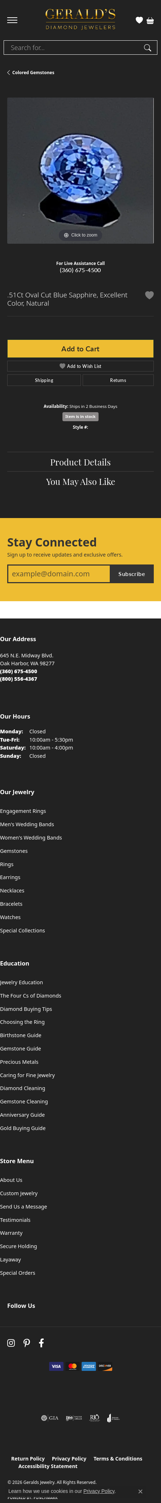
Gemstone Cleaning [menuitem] (24, 1101)
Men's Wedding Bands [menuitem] (27, 824)
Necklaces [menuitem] (12, 890)
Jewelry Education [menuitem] (21, 982)
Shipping (44, 380)
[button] (139, 20)
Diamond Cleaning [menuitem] (22, 1088)
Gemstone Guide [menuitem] (20, 1048)
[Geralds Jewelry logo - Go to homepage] (80, 20)
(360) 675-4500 (80, 270)
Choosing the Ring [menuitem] (22, 1021)
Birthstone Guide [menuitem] (21, 1035)
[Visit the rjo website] (94, 1418)
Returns (118, 380)
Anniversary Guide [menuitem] (22, 1114)
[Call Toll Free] (18, 678)
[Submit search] (148, 47)
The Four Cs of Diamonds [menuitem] (30, 995)
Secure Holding (18, 1246)
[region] (80, 171)
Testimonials (15, 1219)
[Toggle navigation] (12, 20)
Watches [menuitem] (10, 917)
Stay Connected (52, 542)
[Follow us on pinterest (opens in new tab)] (26, 1342)
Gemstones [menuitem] (14, 850)
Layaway (10, 1259)
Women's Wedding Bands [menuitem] (31, 837)
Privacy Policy (69, 1458)
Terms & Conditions (117, 1458)
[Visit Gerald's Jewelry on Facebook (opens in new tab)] (41, 1342)
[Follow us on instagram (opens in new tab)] (11, 1342)
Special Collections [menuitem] (22, 930)
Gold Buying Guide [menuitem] (22, 1128)
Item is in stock (80, 416)
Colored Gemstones (33, 72)
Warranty (11, 1232)
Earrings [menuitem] (10, 877)
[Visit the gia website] (49, 1418)
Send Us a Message (23, 1206)
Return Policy (28, 1458)
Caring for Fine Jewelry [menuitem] (27, 1075)
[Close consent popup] (140, 1491)
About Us (11, 1179)
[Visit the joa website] (113, 1418)
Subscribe (131, 573)
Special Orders (17, 1272)
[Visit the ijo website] (74, 1418)
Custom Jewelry (19, 1193)
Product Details (80, 461)
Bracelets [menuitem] (11, 903)
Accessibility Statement (48, 1466)
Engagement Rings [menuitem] (23, 810)
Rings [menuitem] (6, 864)
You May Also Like (80, 481)
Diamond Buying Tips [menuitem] (26, 1008)
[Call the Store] (18, 671)
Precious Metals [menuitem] (19, 1061)
